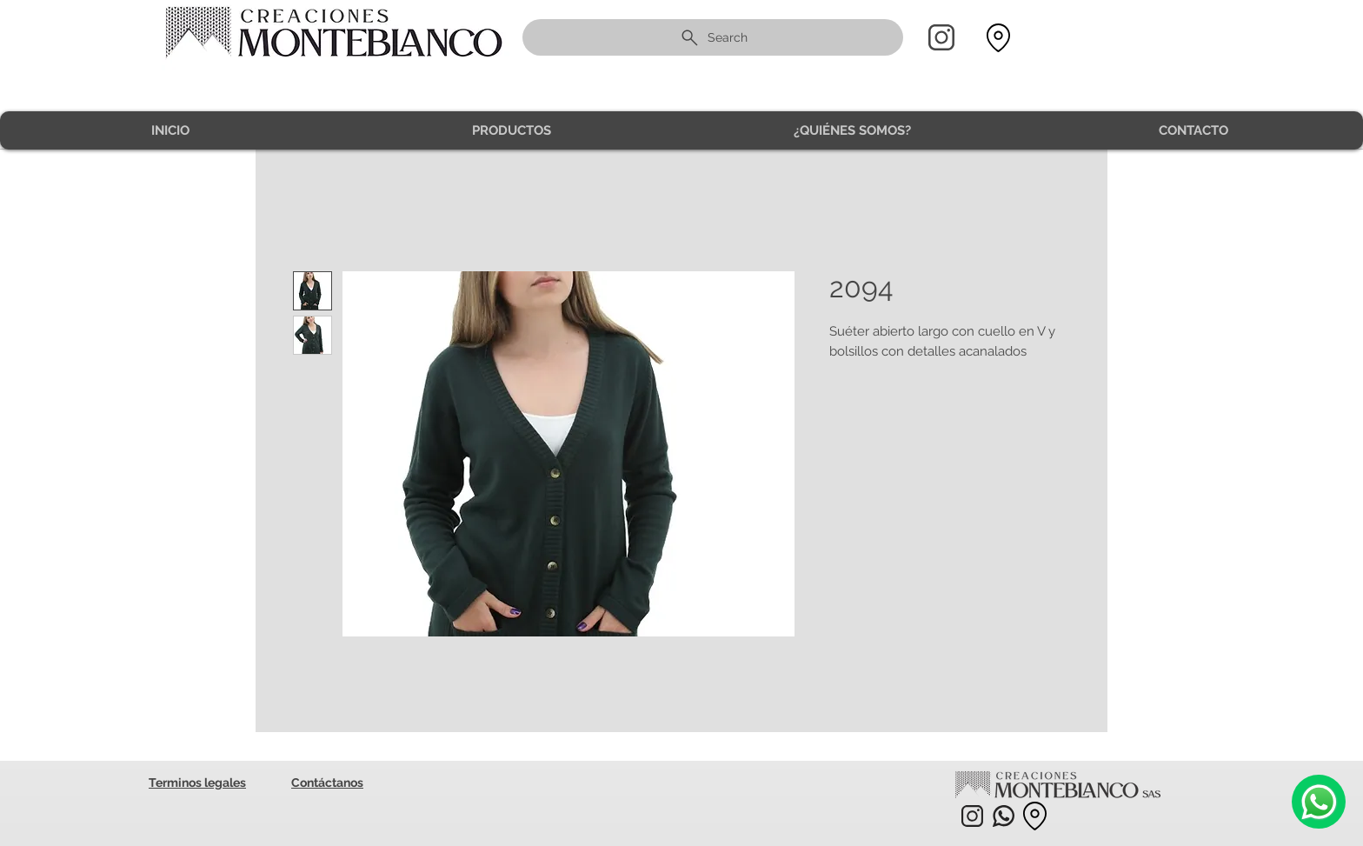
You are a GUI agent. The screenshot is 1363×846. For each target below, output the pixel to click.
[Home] (941, 37)
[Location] (997, 38)
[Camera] (1319, 802)
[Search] (712, 37)
